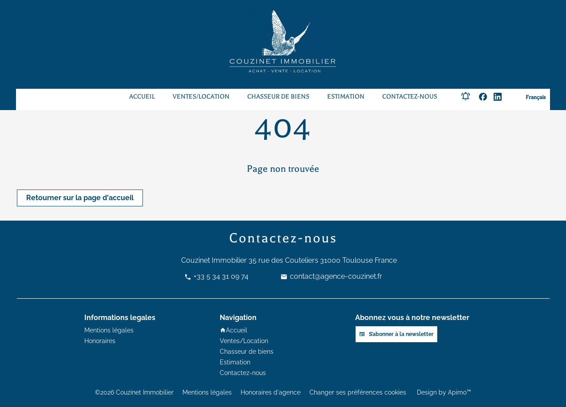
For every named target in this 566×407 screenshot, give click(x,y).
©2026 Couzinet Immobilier (134, 392)
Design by (443, 392)
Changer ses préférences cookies (357, 392)
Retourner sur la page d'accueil (80, 198)
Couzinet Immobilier (214, 260)
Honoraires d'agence (271, 392)
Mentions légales (207, 392)
